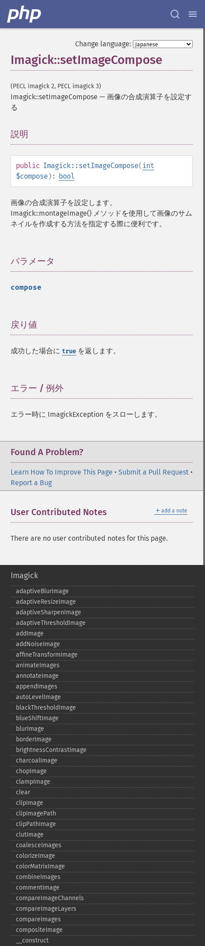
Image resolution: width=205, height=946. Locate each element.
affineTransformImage (47, 654)
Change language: (103, 44)
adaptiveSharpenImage (48, 612)
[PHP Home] (24, 14)
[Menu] (192, 14)
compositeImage (39, 930)
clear (23, 792)
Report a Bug (31, 483)
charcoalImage (36, 760)
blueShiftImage (37, 718)
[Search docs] (175, 14)
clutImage (30, 834)
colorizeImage (35, 856)
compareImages (38, 919)
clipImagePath (36, 813)
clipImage (29, 803)
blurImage (30, 729)
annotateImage (37, 676)
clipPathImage (36, 824)
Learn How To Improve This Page (62, 472)
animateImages (38, 665)
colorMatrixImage (40, 866)
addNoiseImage (38, 644)
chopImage (31, 771)
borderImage (34, 739)
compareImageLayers (46, 908)
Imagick (24, 575)
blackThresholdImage (46, 707)
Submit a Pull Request (153, 472)
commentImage (38, 887)
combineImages (38, 877)
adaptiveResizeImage (46, 602)
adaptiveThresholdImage (51, 623)
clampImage (33, 781)
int (148, 165)
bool (67, 176)
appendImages (36, 686)
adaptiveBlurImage (42, 591)
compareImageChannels (50, 898)
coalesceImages (38, 845)
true (69, 351)
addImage (30, 633)
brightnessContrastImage (51, 750)
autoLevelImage (38, 697)
